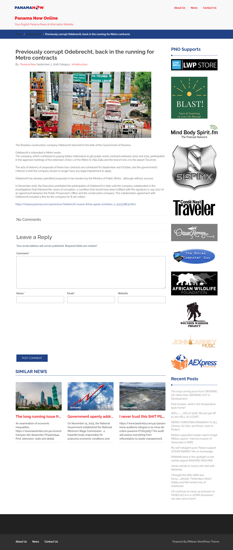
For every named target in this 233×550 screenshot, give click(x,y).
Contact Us (209, 7)
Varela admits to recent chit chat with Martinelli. (193, 468)
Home (19, 34)
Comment (23, 253)
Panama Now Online (36, 18)
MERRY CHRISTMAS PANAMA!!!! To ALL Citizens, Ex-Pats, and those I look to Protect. (194, 426)
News (194, 7)
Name (20, 293)
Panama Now (28, 64)
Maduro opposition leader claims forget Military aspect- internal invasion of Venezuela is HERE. (194, 439)
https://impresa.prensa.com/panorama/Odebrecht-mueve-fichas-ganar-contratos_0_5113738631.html (75, 204)
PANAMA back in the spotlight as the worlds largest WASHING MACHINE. (192, 458)
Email (71, 293)
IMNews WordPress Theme (203, 541)
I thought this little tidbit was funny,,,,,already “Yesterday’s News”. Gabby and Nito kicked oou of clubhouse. (191, 480)
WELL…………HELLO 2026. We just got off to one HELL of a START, (193, 415)
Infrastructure (34, 34)
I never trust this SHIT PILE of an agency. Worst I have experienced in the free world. (142, 416)
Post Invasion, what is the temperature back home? (193, 406)
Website (123, 293)
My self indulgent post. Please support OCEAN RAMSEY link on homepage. (193, 449)
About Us (179, 7)
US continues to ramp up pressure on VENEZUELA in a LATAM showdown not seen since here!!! (193, 495)
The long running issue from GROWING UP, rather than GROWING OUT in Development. (39, 416)
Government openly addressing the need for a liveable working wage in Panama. (91, 416)
